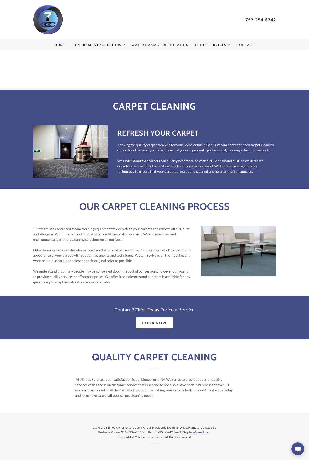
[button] (98, 44)
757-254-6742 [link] (260, 19)
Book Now (154, 323)
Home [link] (60, 44)
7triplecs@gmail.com (196, 432)
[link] (48, 19)
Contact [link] (245, 44)
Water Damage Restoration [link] (160, 44)
